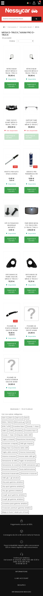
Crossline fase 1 (19, 426)
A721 (28, 422)
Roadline (18, 431)
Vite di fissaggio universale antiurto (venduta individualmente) (12, 208)
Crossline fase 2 (31, 431)
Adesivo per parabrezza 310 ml (31, 154)
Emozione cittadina (9, 469)
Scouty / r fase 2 (8, 435)
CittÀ (11, 431)
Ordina (12, 41)
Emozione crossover (29, 474)
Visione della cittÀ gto (26, 456)
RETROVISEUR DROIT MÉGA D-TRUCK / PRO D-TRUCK (11, 72)
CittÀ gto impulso (26, 444)
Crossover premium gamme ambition (16, 508)
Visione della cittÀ (21, 448)
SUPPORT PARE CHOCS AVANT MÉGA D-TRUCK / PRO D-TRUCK (31, 104)
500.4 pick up (19, 422)
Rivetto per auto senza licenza (12, 153)
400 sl (4, 418)
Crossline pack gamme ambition (14, 504)
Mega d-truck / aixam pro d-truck (15, 512)
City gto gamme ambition (12, 491)
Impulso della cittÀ (24, 435)
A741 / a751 (6, 426)
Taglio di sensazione (27, 461)
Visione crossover (9, 456)
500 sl (11, 418)
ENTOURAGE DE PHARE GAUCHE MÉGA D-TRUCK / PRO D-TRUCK (11, 258)
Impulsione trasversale (25, 439)
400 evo (19, 418)
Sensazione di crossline (11, 465)
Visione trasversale (27, 452)
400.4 (26, 418)
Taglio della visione (9, 452)
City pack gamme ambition (12, 482)
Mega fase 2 (7, 448)
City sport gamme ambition (12, 486)
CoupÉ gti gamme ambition (12, 499)
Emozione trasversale (10, 474)
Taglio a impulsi (8, 439)
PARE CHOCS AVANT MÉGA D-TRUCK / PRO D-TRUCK (11, 104)
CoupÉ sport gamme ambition (14, 495)
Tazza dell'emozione (27, 469)
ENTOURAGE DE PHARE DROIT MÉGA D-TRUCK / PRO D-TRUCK (31, 258)
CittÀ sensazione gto (31, 465)
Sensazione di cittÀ (9, 461)
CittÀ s (4, 431)
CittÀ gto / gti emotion (10, 478)
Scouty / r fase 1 (33, 426)
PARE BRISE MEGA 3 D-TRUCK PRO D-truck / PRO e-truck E (31, 207)
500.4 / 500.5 (7, 422)
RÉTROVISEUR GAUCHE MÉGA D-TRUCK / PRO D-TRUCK (31, 72)
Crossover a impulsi (10, 444)
